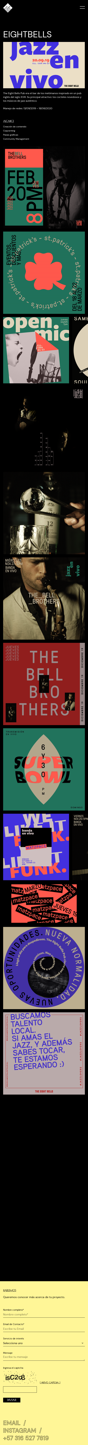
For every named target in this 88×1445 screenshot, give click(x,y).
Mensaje (8, 1352)
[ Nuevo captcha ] (50, 1382)
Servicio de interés (13, 1338)
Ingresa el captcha (13, 1367)
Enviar (11, 1400)
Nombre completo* (13, 1309)
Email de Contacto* (13, 1324)
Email (14, 1421)
